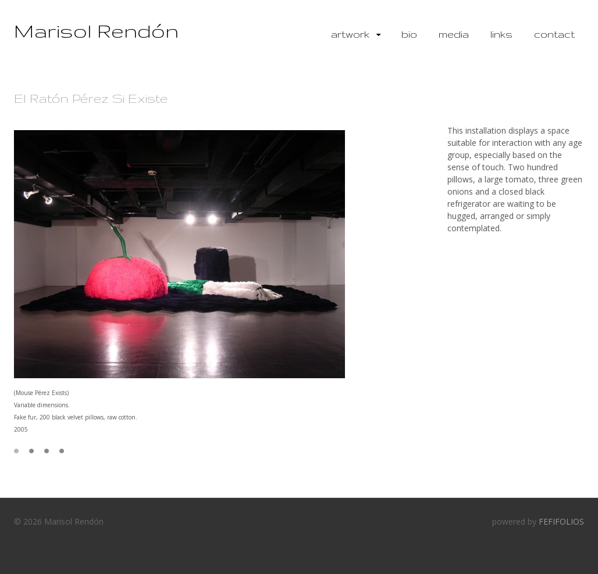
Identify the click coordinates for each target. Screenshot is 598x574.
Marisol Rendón (96, 30)
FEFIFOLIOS (561, 521)
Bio (409, 34)
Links (501, 34)
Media (454, 34)
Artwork (350, 34)
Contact (554, 34)
